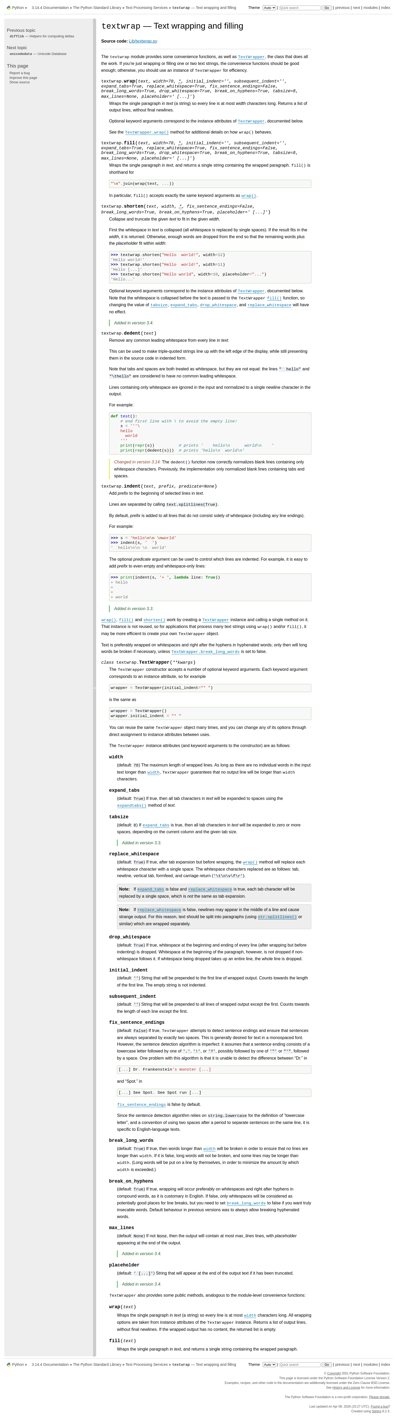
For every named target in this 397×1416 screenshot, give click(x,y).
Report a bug (19, 73)
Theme (262, 8)
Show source (19, 82)
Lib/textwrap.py (143, 41)
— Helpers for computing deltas (41, 36)
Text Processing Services (147, 8)
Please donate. (379, 1397)
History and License (346, 1387)
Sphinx (376, 1411)
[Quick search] (300, 8)
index (385, 8)
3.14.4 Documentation (50, 8)
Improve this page (23, 78)
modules (370, 8)
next (356, 8)
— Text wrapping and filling (204, 8)
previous (342, 8)
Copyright (334, 1373)
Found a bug (379, 1406)
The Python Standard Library (97, 8)
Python (18, 8)
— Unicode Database (37, 54)
